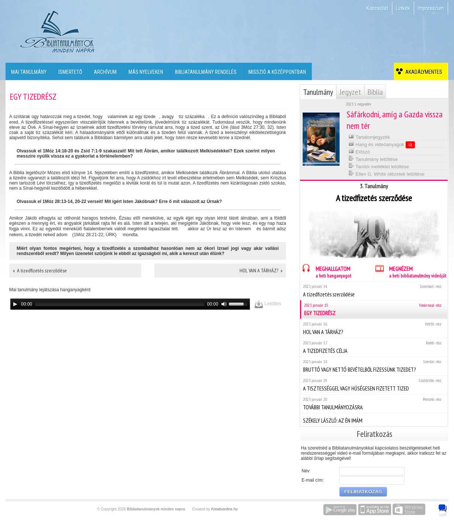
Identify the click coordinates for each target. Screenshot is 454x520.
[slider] (119, 304)
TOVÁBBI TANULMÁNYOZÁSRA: (373, 403)
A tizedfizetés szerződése (373, 290)
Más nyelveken (145, 72)
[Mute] (224, 304)
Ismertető (70, 72)
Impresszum (431, 8)
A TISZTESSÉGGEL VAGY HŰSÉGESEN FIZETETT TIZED (373, 385)
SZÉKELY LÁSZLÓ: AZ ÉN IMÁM (373, 419)
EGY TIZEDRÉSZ (374, 309)
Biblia (375, 92)
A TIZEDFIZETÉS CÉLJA (373, 347)
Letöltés (267, 304)
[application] (130, 304)
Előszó (359, 151)
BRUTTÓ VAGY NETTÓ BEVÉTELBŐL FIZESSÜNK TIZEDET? (373, 366)
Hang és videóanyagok (381, 144)
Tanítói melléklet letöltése (378, 165)
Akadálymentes (422, 72)
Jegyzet (350, 92)
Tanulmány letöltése (373, 158)
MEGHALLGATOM (325, 271)
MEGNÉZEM (410, 271)
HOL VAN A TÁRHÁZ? (373, 328)
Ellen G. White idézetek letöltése (386, 173)
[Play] (15, 304)
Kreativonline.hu (224, 509)
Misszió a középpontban (277, 72)
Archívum (105, 72)
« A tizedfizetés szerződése (40, 270)
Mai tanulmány (29, 72)
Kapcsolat (377, 8)
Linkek (403, 8)
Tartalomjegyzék (369, 136)
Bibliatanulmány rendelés (206, 72)
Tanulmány (318, 92)
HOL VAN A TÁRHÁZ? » (261, 270)
